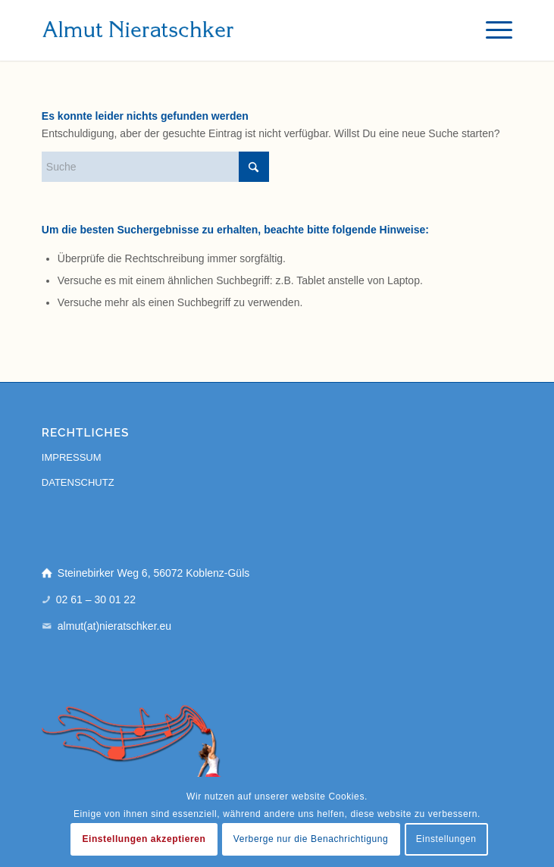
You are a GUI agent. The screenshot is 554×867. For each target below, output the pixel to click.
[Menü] (491, 30)
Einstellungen (446, 839)
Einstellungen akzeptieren (143, 839)
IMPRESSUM (72, 457)
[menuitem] (491, 30)
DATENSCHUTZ (78, 482)
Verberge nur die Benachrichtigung (311, 839)
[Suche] (155, 167)
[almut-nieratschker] (230, 30)
